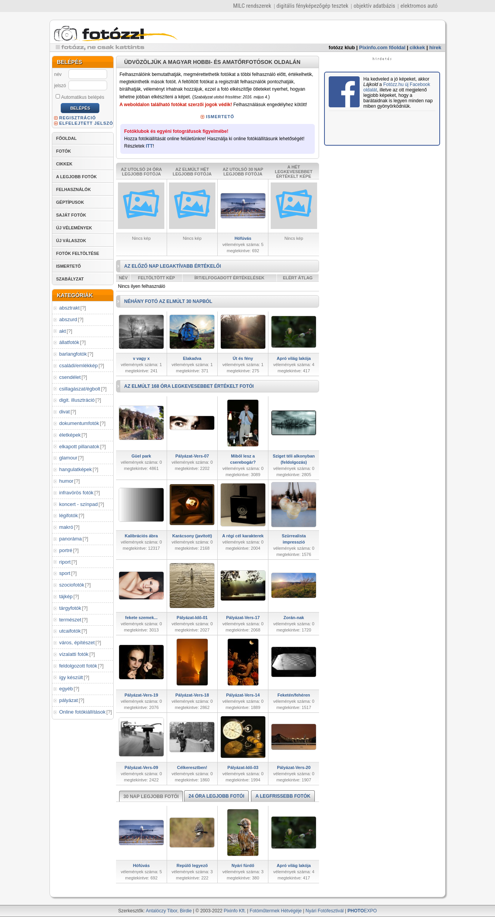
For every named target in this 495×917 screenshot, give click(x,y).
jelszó (60, 85)
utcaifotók (70, 631)
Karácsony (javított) (192, 535)
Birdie (186, 911)
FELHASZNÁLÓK (73, 189)
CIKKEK (64, 164)
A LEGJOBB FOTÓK (76, 176)
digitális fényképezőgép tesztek (312, 5)
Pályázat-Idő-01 (192, 617)
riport (65, 562)
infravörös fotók (76, 492)
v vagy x (141, 358)
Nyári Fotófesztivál (325, 911)
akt (62, 331)
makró (66, 527)
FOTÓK (63, 151)
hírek (435, 47)
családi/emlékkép (78, 365)
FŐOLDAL (66, 138)
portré (65, 550)
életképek (70, 435)
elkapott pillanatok (79, 446)
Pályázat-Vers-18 (192, 695)
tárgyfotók (70, 608)
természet (70, 620)
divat (64, 412)
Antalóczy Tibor (161, 911)
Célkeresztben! (192, 767)
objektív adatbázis (374, 5)
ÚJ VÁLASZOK (71, 240)
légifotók (68, 515)
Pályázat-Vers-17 (243, 617)
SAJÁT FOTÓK (71, 215)
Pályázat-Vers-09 (141, 767)
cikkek (417, 47)
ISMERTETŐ (68, 266)
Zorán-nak (293, 617)
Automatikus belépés (80, 97)
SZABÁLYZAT (70, 279)
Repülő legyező (192, 865)
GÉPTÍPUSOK (70, 202)
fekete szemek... (141, 617)
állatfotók (69, 342)
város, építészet (77, 642)
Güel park (141, 456)
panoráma (70, 539)
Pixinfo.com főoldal (382, 47)
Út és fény (243, 358)
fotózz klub (342, 47)
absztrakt (69, 308)
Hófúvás (242, 238)
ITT (149, 146)
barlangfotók (73, 354)
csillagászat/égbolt (79, 389)
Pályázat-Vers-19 (141, 695)
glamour (68, 458)
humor (66, 481)
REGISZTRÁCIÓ (77, 117)
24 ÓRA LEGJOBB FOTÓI (216, 796)
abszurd (68, 319)
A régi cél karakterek (243, 535)
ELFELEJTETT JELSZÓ (86, 123)
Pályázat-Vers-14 (243, 695)
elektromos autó (418, 5)
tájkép (66, 596)
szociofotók (71, 585)
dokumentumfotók (79, 423)
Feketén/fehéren (293, 695)
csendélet (70, 377)
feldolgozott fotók (78, 666)
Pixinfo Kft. (235, 911)
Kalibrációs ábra (141, 535)
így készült (71, 677)
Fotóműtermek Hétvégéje (276, 911)
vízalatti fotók (74, 654)
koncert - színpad (78, 504)
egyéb (66, 689)
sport (64, 573)
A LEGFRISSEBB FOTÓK (282, 796)
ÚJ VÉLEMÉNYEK (74, 227)
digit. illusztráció (77, 400)
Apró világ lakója (294, 358)
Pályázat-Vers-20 (294, 767)
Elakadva (192, 358)
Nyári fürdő (243, 865)
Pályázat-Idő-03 (242, 767)
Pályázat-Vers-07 (192, 456)
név (57, 74)
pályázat (68, 700)
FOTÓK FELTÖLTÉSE (77, 253)
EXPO (362, 911)
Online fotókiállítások (82, 712)
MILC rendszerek (252, 5)
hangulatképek (75, 469)
